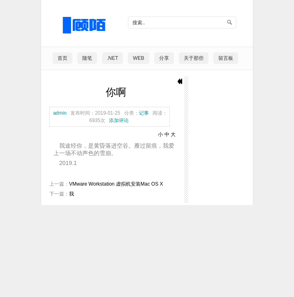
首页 (62, 58)
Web (138, 58)
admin (60, 113)
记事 (144, 113)
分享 (164, 58)
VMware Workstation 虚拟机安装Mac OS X (116, 184)
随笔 (87, 58)
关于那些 (194, 58)
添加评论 (119, 120)
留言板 (225, 58)
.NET (112, 58)
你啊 (116, 92)
